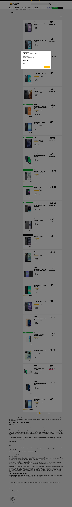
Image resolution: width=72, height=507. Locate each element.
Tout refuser (25, 53)
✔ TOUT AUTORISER (46, 66)
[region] (36, 60)
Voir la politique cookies (25, 60)
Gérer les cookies (26, 66)
